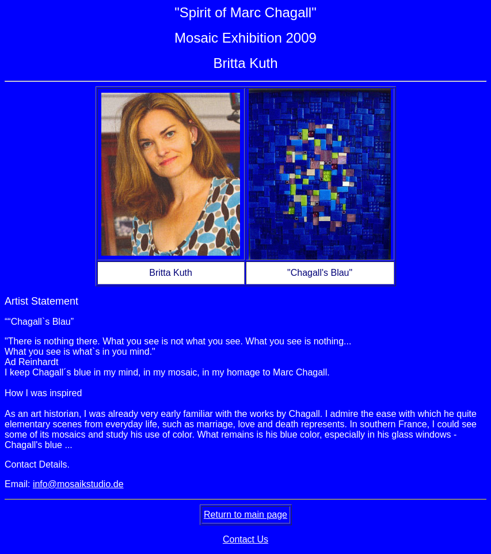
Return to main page (245, 514)
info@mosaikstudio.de (78, 484)
